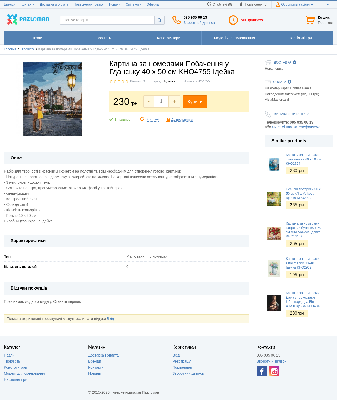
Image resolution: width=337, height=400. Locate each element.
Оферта (153, 4)
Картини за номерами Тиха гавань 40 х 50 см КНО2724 (303, 159)
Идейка (170, 81)
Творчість (27, 49)
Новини (115, 4)
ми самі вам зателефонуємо (296, 127)
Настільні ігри (15, 379)
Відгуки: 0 (137, 81)
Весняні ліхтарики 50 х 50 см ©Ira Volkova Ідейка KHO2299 (303, 193)
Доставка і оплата (103, 355)
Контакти (27, 4)
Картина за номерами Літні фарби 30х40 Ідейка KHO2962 (302, 263)
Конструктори (15, 367)
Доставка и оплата (54, 4)
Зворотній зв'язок (271, 361)
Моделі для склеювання (24, 373)
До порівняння (182, 119)
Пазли (9, 355)
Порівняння (182, 367)
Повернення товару (89, 4)
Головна (10, 49)
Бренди (10, 4)
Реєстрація (181, 361)
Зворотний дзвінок (199, 23)
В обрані (152, 119)
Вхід (110, 318)
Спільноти (133, 4)
